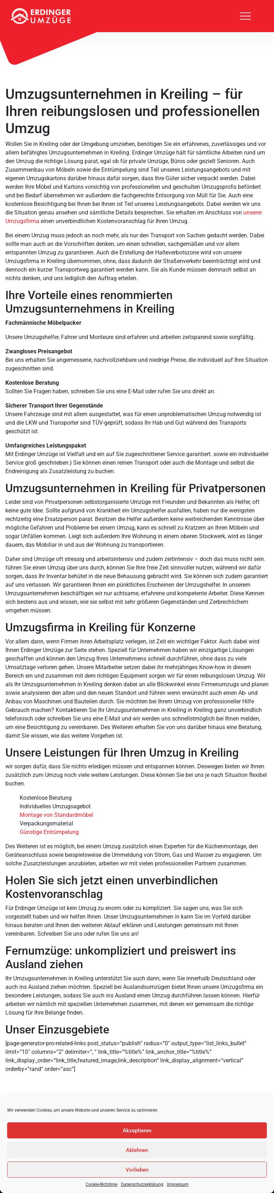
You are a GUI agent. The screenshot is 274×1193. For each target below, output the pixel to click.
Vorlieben (137, 1170)
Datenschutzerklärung (142, 1184)
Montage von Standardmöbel (56, 815)
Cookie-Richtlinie (101, 1184)
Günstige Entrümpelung (49, 832)
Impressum (178, 1184)
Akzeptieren (137, 1130)
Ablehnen (137, 1150)
